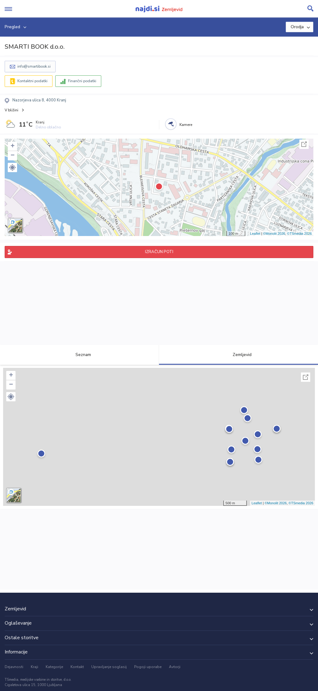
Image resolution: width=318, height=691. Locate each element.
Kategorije (54, 666)
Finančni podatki (82, 80)
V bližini (11, 110)
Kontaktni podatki (32, 80)
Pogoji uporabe (147, 666)
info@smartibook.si (34, 66)
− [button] (13, 155)
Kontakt (77, 666)
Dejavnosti (14, 666)
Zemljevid (238, 355)
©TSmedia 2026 (299, 233)
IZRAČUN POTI (159, 252)
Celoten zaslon (304, 144)
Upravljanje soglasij (109, 666)
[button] (12, 167)
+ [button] (13, 146)
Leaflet (255, 233)
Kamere (185, 124)
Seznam (79, 355)
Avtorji (174, 666)
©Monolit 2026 (274, 233)
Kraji (34, 666)
